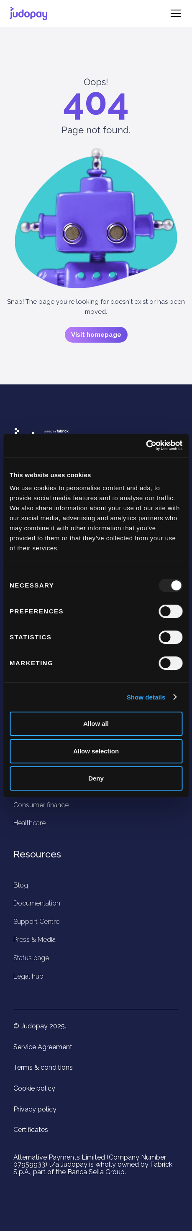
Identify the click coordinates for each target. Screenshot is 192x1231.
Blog (20, 885)
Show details (146, 697)
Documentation (36, 903)
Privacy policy (34, 1109)
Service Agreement (42, 1047)
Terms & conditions (43, 1067)
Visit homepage (96, 334)
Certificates (30, 1130)
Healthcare (29, 823)
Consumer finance (41, 805)
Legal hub (28, 976)
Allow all (96, 723)
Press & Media (34, 940)
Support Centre (36, 922)
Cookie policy (34, 1088)
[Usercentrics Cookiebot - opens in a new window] (145, 445)
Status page (31, 958)
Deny (96, 778)
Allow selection (96, 751)
